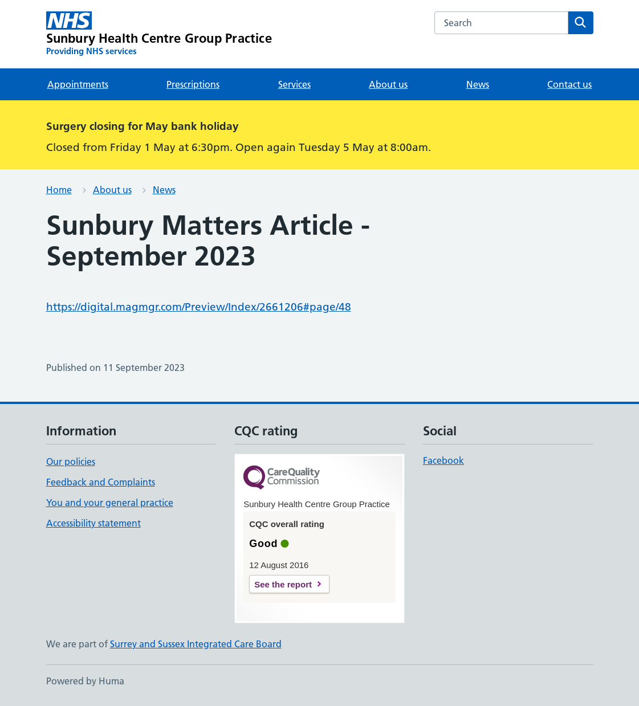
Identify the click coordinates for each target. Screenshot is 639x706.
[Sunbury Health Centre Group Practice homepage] (159, 34)
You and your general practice (109, 502)
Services (294, 84)
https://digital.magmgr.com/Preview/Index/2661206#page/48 (198, 306)
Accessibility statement (93, 523)
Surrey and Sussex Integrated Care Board (196, 644)
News (477, 84)
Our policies (70, 461)
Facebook (443, 460)
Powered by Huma (85, 681)
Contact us (569, 84)
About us (388, 84)
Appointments (77, 84)
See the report (283, 584)
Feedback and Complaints (100, 482)
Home (59, 189)
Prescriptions (192, 84)
